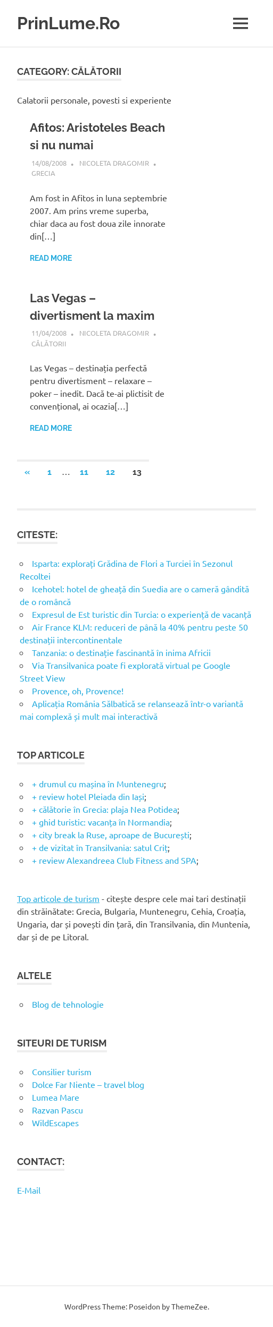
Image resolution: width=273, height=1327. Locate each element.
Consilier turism (62, 1071)
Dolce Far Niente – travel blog (88, 1084)
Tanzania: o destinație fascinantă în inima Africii (121, 652)
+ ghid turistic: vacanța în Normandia (101, 821)
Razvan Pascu (57, 1109)
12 (110, 472)
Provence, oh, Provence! (77, 690)
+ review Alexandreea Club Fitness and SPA (114, 860)
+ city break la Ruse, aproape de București (110, 834)
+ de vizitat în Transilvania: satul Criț (100, 847)
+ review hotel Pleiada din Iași (88, 796)
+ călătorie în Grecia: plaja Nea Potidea (104, 809)
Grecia (43, 172)
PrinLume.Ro (68, 23)
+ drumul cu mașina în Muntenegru (98, 783)
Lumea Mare (55, 1097)
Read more (51, 258)
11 (84, 472)
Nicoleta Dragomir (114, 162)
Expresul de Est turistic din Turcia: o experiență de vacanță (141, 614)
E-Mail (28, 1190)
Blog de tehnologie (68, 1004)
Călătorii (49, 343)
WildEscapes (55, 1122)
